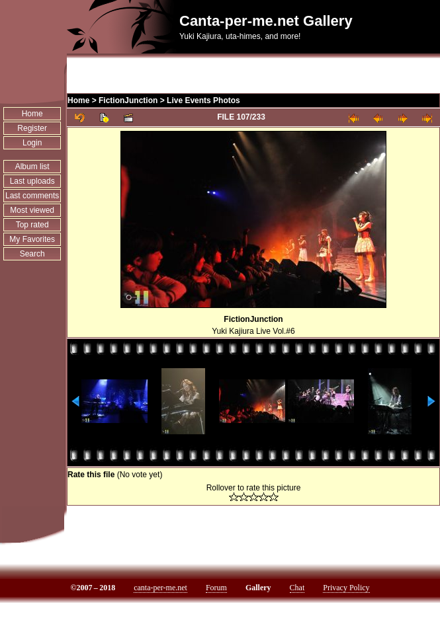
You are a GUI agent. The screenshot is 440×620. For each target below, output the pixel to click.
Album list (32, 166)
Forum (216, 587)
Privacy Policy (346, 587)
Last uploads (32, 181)
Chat (297, 587)
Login (32, 142)
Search (32, 253)
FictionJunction (128, 100)
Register (32, 128)
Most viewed (32, 210)
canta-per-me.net (160, 587)
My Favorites (32, 239)
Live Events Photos (203, 100)
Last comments (32, 195)
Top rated (32, 224)
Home (32, 113)
